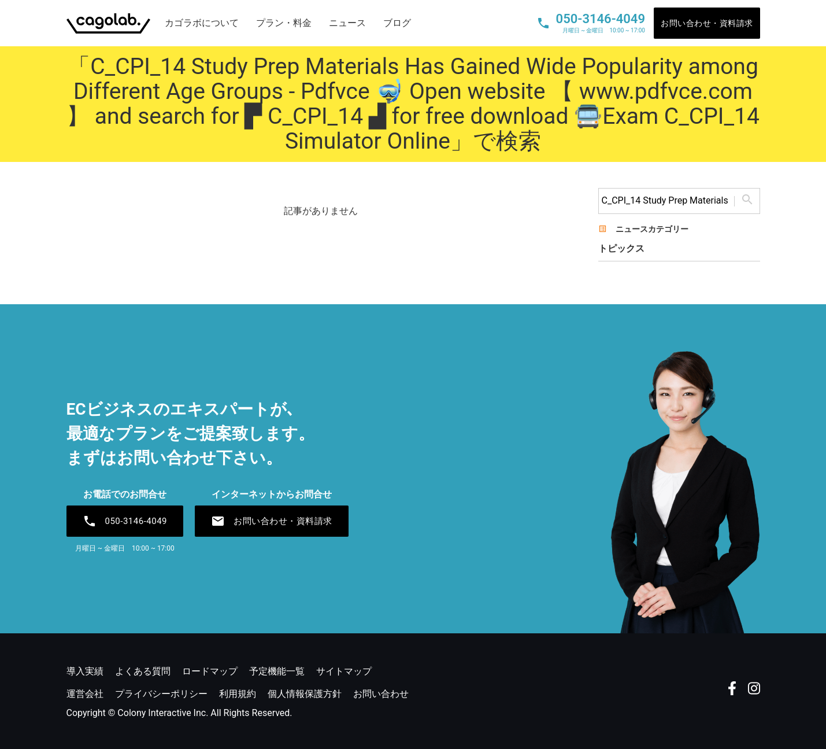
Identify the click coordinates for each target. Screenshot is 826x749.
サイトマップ (344, 671)
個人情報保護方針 (305, 693)
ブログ (397, 22)
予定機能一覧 (277, 671)
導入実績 (84, 671)
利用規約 (237, 693)
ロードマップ (210, 671)
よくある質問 (143, 671)
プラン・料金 (284, 22)
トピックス (621, 248)
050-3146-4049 (125, 521)
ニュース (347, 22)
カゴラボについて (202, 22)
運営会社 (84, 693)
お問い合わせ (381, 693)
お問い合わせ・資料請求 (707, 23)
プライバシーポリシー (161, 693)
